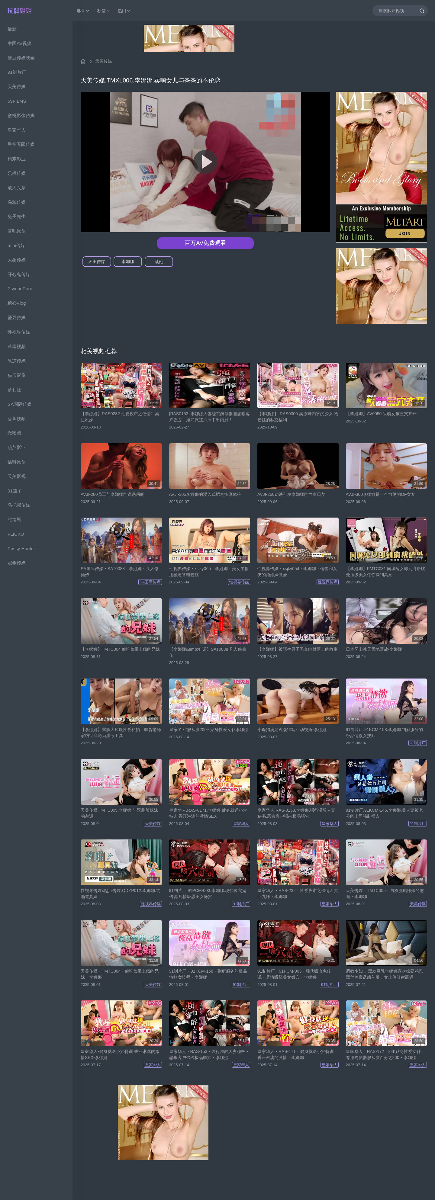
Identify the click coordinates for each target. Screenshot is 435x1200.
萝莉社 (14, 389)
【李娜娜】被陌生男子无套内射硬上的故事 (297, 649)
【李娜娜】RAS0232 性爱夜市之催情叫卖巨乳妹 (120, 416)
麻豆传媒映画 (21, 57)
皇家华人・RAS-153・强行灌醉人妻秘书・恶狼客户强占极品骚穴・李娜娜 (209, 1054)
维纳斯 (14, 519)
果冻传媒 (17, 360)
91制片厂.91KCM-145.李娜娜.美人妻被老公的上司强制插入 (384, 813)
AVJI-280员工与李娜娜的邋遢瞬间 (112, 494)
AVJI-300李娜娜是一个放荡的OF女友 (380, 494)
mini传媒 (16, 245)
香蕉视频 (17, 418)
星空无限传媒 (21, 144)
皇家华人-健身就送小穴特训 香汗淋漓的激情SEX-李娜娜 (120, 1054)
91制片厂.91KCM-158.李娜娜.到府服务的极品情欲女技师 (384, 732)
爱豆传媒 (17, 317)
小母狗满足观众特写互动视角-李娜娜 (292, 729)
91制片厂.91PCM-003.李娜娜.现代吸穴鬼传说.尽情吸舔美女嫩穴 (207, 893)
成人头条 (17, 187)
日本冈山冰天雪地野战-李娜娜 (374, 649)
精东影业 (17, 158)
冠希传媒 (17, 562)
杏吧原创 (17, 230)
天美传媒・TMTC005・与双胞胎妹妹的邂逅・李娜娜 (385, 893)
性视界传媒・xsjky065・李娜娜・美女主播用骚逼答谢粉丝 (209, 571)
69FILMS (17, 101)
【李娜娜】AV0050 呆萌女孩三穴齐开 (381, 413)
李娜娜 (127, 261)
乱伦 (159, 261)
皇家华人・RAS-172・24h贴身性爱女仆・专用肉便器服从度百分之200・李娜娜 (385, 1054)
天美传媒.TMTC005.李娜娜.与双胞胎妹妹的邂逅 (119, 813)
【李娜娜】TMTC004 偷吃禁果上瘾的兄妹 (120, 649)
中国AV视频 (19, 43)
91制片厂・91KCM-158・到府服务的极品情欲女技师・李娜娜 (208, 974)
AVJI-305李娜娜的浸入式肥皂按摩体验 (205, 494)
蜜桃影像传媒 (21, 115)
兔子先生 (17, 216)
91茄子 (15, 490)
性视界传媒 (19, 332)
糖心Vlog (17, 303)
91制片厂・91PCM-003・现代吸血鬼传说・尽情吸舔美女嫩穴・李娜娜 (294, 974)
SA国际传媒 (20, 404)
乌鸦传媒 (17, 202)
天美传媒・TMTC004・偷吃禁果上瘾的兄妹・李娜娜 (120, 974)
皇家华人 (17, 130)
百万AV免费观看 (205, 243)
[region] (36, 610)
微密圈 (14, 432)
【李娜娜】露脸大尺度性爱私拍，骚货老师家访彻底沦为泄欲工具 (121, 732)
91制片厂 (17, 72)
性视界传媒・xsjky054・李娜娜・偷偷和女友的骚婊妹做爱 (297, 571)
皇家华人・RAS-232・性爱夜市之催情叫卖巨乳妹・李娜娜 (297, 893)
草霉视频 (17, 346)
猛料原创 (17, 461)
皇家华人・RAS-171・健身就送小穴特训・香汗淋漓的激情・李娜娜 (297, 1054)
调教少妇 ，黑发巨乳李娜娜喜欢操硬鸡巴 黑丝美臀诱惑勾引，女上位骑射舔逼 (384, 974)
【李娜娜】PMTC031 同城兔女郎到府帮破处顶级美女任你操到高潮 (385, 571)
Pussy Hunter (21, 548)
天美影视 (17, 476)
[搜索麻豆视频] (400, 10)
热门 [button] (124, 11)
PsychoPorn (20, 288)
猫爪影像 (17, 375)
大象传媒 (17, 259)
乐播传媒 (17, 173)
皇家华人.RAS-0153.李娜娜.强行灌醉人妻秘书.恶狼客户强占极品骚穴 (296, 813)
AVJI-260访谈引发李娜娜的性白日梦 (291, 494)
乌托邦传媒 (19, 505)
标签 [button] (104, 11)
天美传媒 (17, 86)
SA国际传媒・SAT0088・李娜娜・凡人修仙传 (120, 571)
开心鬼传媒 (19, 274)
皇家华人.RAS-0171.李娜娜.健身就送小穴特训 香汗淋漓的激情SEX (208, 813)
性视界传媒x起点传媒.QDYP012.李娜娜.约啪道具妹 (120, 893)
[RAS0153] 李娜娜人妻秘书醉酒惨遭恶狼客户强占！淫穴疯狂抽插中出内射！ (209, 416)
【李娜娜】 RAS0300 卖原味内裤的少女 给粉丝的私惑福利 (297, 416)
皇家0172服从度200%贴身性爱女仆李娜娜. (209, 729)
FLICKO (16, 534)
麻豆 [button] (83, 11)
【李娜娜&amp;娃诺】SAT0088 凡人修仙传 (207, 652)
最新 (12, 28)
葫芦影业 (17, 447)
